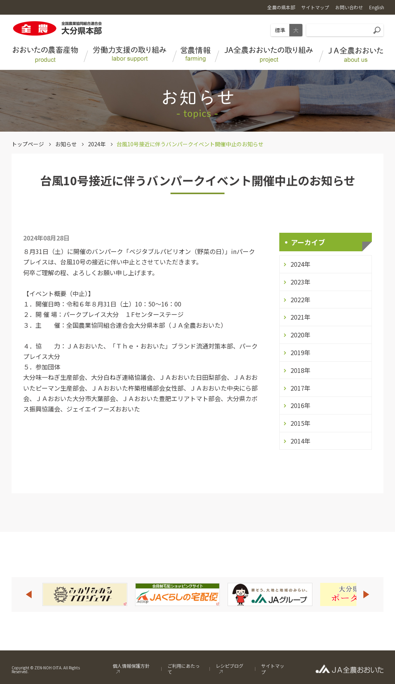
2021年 (300, 317)
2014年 (300, 440)
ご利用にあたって (183, 668)
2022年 (300, 299)
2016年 (300, 405)
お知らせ (66, 144)
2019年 (300, 352)
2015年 (300, 423)
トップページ (28, 144)
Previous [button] (28, 594)
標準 (280, 30)
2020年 (300, 334)
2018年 (300, 370)
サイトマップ (272, 668)
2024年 (97, 144)
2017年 (300, 388)
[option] (85, 594)
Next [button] (366, 594)
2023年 (300, 281)
